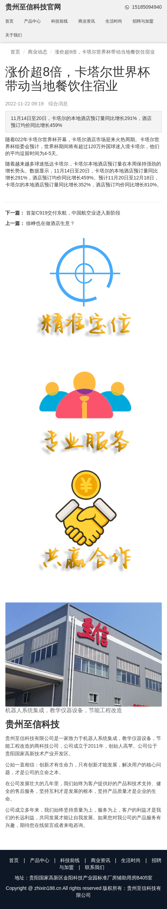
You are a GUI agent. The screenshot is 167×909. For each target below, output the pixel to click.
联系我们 (94, 867)
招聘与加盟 (143, 21)
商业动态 (37, 52)
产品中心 (32, 21)
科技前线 (59, 21)
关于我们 (13, 35)
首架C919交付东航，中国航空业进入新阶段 (73, 213)
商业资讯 (86, 21)
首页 (9, 21)
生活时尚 (113, 21)
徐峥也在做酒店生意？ (50, 223)
